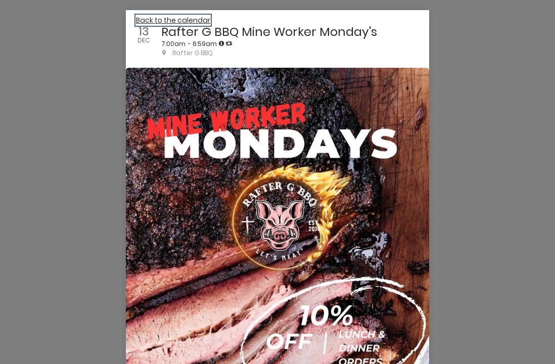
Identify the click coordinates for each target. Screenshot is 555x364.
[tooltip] (221, 43)
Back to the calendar (173, 20)
